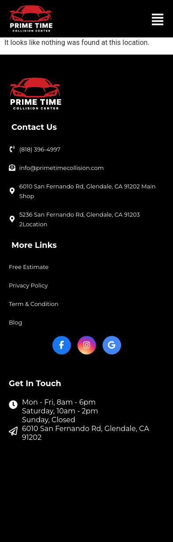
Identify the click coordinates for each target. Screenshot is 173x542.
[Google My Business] (112, 345)
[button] (157, 18)
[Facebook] (61, 345)
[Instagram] (86, 345)
